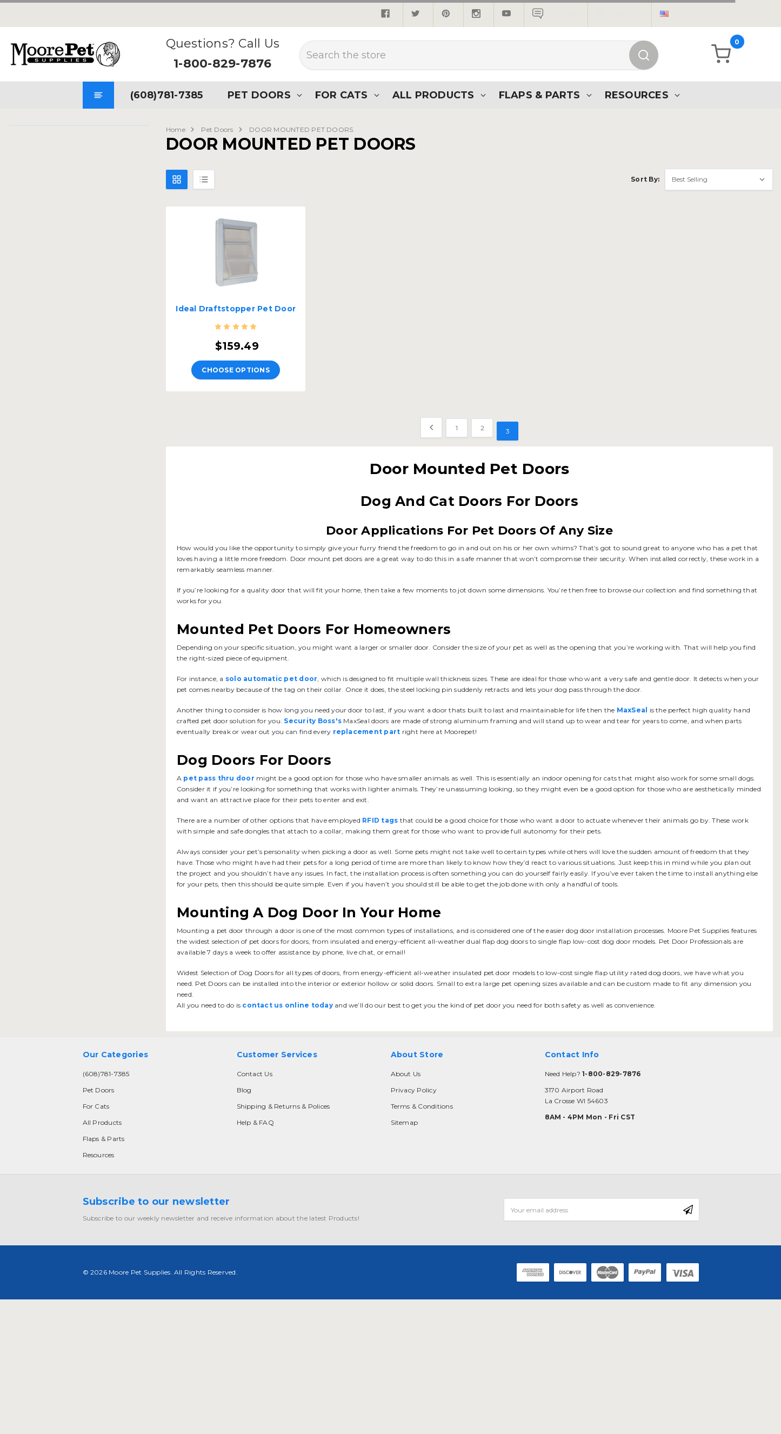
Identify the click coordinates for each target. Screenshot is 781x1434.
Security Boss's (313, 721)
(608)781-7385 (166, 95)
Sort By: (645, 179)
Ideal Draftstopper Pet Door (236, 309)
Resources (637, 95)
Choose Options (235, 370)
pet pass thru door (218, 778)
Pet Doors (259, 95)
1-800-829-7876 (222, 63)
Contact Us (254, 1074)
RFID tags (379, 820)
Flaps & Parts (539, 95)
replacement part (367, 732)
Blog (244, 1090)
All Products (433, 95)
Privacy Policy (414, 1090)
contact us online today (287, 1005)
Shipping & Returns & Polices (283, 1106)
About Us (406, 1074)
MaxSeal (632, 710)
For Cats (341, 95)
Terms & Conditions (422, 1106)
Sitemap (404, 1122)
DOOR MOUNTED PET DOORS (301, 129)
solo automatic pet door (271, 679)
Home (175, 129)
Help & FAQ (255, 1122)
